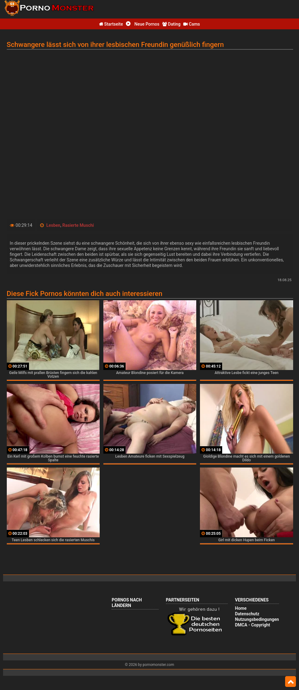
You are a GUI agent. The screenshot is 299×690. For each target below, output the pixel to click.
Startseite (111, 24)
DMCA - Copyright (252, 624)
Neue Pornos (142, 24)
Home (241, 608)
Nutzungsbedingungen (257, 619)
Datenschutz (247, 613)
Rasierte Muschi (78, 225)
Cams (191, 24)
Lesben (53, 225)
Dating (171, 24)
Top (290, 681)
